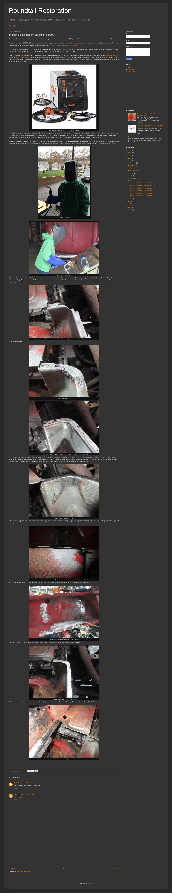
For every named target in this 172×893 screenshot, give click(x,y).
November (133, 165)
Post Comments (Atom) (23, 872)
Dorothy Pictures (133, 71)
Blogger (89, 883)
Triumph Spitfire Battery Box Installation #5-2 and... (144, 183)
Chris (15, 794)
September (133, 170)
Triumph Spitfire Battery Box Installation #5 (142, 188)
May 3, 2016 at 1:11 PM (29, 783)
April (131, 199)
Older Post (116, 868)
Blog (129, 67)
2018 (130, 155)
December (133, 163)
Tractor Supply (24, 57)
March (132, 201)
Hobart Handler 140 (112, 55)
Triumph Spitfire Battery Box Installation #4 (142, 190)
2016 (130, 160)
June (131, 178)
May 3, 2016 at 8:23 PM (27, 794)
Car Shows (131, 69)
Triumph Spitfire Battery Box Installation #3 (142, 193)
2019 (130, 153)
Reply (15, 788)
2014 (130, 210)
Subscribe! (13, 26)
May (131, 181)
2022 (130, 150)
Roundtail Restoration (40, 10)
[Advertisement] (64, 850)
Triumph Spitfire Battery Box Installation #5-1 (142, 185)
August (132, 173)
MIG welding (74, 45)
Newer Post (12, 868)
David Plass (17, 783)
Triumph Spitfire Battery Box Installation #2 (142, 195)
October (132, 168)
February (132, 204)
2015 (130, 207)
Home (64, 868)
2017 (130, 158)
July (131, 175)
